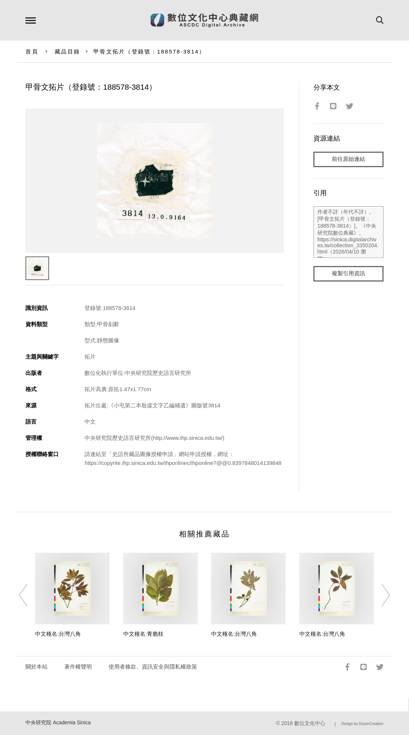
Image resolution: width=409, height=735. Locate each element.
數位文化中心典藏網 (204, 20)
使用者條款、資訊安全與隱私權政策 (153, 666)
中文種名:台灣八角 (58, 634)
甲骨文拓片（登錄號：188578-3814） (149, 51)
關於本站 (36, 666)
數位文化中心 (309, 723)
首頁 (31, 51)
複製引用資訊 (348, 273)
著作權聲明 (78, 666)
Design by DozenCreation (362, 724)
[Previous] (29, 595)
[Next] (379, 595)
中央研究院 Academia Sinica (58, 722)
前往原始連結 (348, 159)
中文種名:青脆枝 (143, 634)
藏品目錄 (67, 51)
